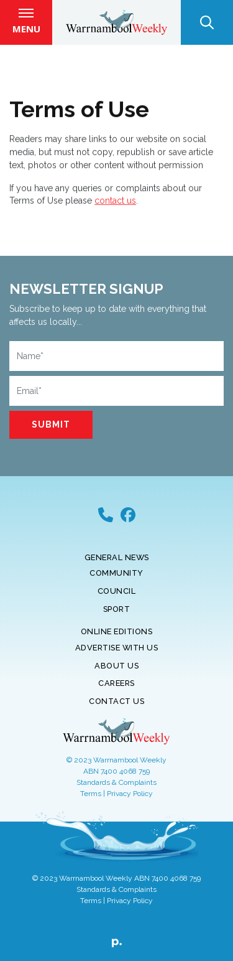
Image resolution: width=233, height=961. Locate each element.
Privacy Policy (130, 793)
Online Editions (117, 631)
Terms (90, 793)
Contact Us (116, 701)
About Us (116, 665)
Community (116, 573)
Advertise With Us (116, 647)
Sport (116, 609)
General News (117, 557)
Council (117, 591)
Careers (116, 683)
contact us (115, 204)
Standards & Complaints (116, 782)
